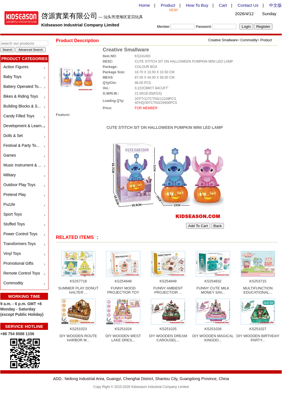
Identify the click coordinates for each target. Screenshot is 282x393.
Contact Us (248, 5)
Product (168, 5)
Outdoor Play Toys (19, 184)
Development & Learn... (24, 126)
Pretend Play (14, 194)
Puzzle (9, 204)
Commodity (13, 283)
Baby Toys (12, 76)
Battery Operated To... (22, 86)
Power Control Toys (20, 234)
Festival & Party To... (21, 145)
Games (9, 155)
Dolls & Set (13, 135)
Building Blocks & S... (22, 106)
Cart (223, 5)
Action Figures (15, 67)
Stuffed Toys (14, 224)
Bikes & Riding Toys (20, 96)
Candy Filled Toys (18, 116)
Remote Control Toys (21, 273)
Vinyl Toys (12, 253)
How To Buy (197, 5)
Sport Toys (12, 214)
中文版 (275, 5)
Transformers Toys (19, 243)
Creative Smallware (222, 40)
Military (9, 175)
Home (144, 5)
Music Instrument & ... (22, 165)
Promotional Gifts (18, 263)
